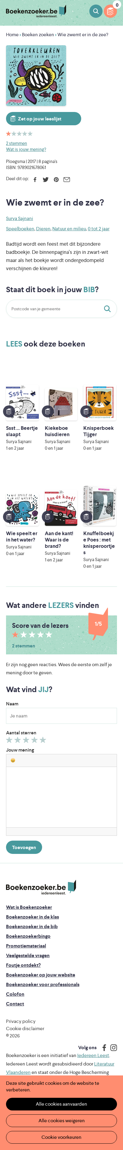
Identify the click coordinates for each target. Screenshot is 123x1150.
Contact (15, 1004)
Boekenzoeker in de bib (32, 926)
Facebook (35, 180)
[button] (13, 760)
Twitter (45, 180)
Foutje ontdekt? (23, 965)
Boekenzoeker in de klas (32, 917)
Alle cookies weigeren (61, 1120)
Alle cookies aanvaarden (61, 1104)
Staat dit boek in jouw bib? (109, 308)
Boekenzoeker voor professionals (42, 984)
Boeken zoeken (96, 11)
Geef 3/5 (27, 741)
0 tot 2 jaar (98, 228)
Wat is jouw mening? (26, 149)
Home (12, 34)
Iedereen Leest (93, 1055)
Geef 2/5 (18, 741)
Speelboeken (20, 228)
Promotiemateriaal (26, 946)
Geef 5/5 (44, 741)
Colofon (15, 994)
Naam (12, 704)
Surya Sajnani (19, 218)
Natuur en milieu (69, 228)
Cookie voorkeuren (61, 1137)
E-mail (66, 180)
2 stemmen (16, 143)
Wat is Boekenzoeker (29, 907)
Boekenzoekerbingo (28, 936)
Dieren (43, 228)
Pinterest (56, 180)
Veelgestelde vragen (28, 955)
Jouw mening (20, 750)
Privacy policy (20, 1021)
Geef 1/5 (10, 741)
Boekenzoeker (36, 11)
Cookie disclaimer (25, 1028)
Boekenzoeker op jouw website (40, 975)
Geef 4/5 (35, 741)
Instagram (111, 1047)
